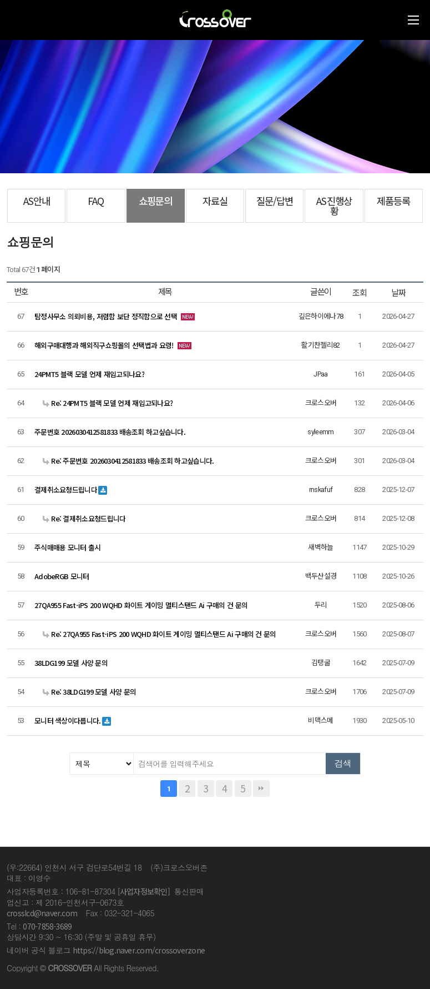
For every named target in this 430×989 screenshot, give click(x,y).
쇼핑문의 (155, 201)
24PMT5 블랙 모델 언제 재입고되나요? (89, 374)
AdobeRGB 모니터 (61, 576)
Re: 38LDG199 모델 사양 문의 (89, 691)
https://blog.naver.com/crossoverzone (139, 950)
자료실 (215, 201)
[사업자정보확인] (144, 891)
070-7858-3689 (47, 926)
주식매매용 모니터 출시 (67, 547)
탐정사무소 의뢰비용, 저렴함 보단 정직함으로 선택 (105, 316)
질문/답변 (274, 201)
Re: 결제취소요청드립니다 (84, 518)
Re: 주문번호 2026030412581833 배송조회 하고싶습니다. (128, 460)
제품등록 (393, 201)
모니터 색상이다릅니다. (67, 720)
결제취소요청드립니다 (65, 489)
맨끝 (261, 788)
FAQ (96, 201)
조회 (359, 292)
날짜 (398, 292)
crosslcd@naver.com (42, 912)
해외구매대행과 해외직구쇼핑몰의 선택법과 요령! (103, 345)
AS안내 (36, 201)
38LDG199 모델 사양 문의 (71, 662)
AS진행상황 (333, 206)
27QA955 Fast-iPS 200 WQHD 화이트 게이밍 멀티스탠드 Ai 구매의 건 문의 (140, 605)
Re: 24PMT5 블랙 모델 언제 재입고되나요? (108, 403)
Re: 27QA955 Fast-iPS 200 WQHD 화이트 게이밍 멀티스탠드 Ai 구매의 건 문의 (159, 634)
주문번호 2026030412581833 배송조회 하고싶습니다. (109, 431)
